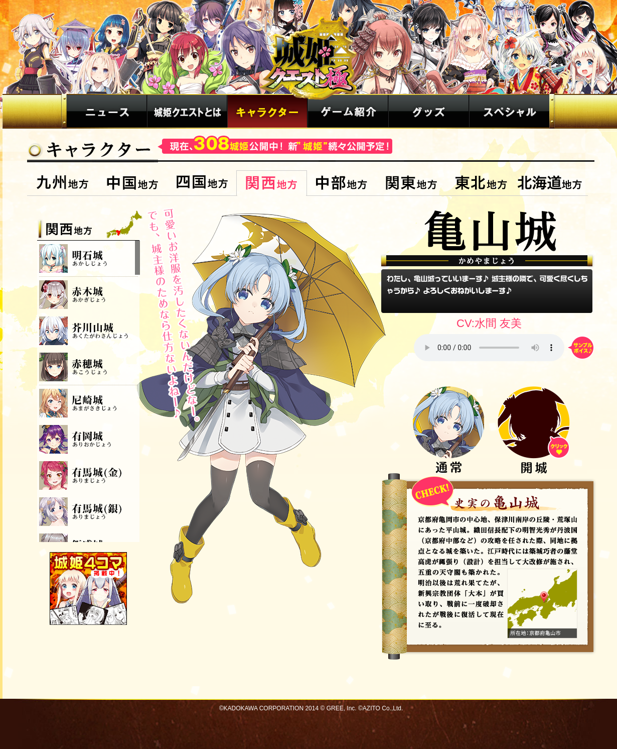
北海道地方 (551, 183)
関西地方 (271, 183)
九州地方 (62, 183)
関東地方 (411, 183)
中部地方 (341, 183)
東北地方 (480, 183)
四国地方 (202, 183)
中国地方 (132, 183)
